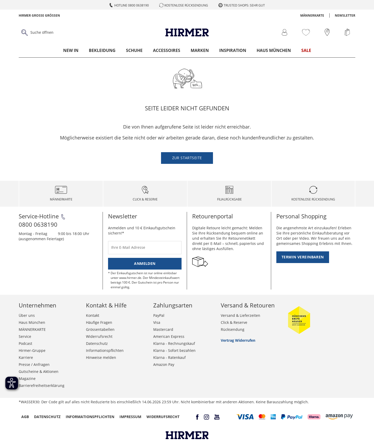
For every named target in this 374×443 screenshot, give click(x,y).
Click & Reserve (234, 322)
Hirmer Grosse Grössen (39, 15)
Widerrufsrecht (99, 336)
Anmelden (144, 263)
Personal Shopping (301, 216)
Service (25, 336)
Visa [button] (156, 322)
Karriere (26, 357)
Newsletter (345, 15)
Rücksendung (232, 329)
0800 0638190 (38, 224)
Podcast (25, 343)
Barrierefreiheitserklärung (41, 385)
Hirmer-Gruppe (32, 350)
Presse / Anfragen (34, 364)
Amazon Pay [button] (163, 364)
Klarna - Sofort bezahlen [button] (174, 350)
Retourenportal (212, 216)
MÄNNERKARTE (312, 15)
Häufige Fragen (99, 322)
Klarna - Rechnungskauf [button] (174, 343)
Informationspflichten (105, 350)
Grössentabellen (100, 329)
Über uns (27, 315)
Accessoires (166, 50)
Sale (306, 50)
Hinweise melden (101, 357)
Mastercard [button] (163, 329)
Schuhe (134, 50)
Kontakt (92, 315)
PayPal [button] (158, 315)
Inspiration (232, 50)
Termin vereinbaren (303, 256)
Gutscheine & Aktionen (38, 371)
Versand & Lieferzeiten (240, 315)
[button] (245, 416)
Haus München (274, 50)
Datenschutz (97, 343)
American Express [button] (168, 336)
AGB (25, 416)
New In (70, 50)
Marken (200, 50)
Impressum (130, 416)
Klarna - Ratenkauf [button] (169, 357)
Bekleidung (102, 50)
